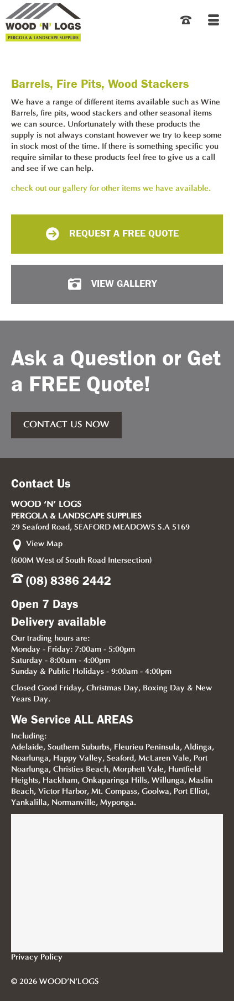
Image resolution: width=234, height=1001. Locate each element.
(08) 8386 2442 (68, 581)
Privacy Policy (37, 957)
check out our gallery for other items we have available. (111, 189)
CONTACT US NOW (66, 425)
